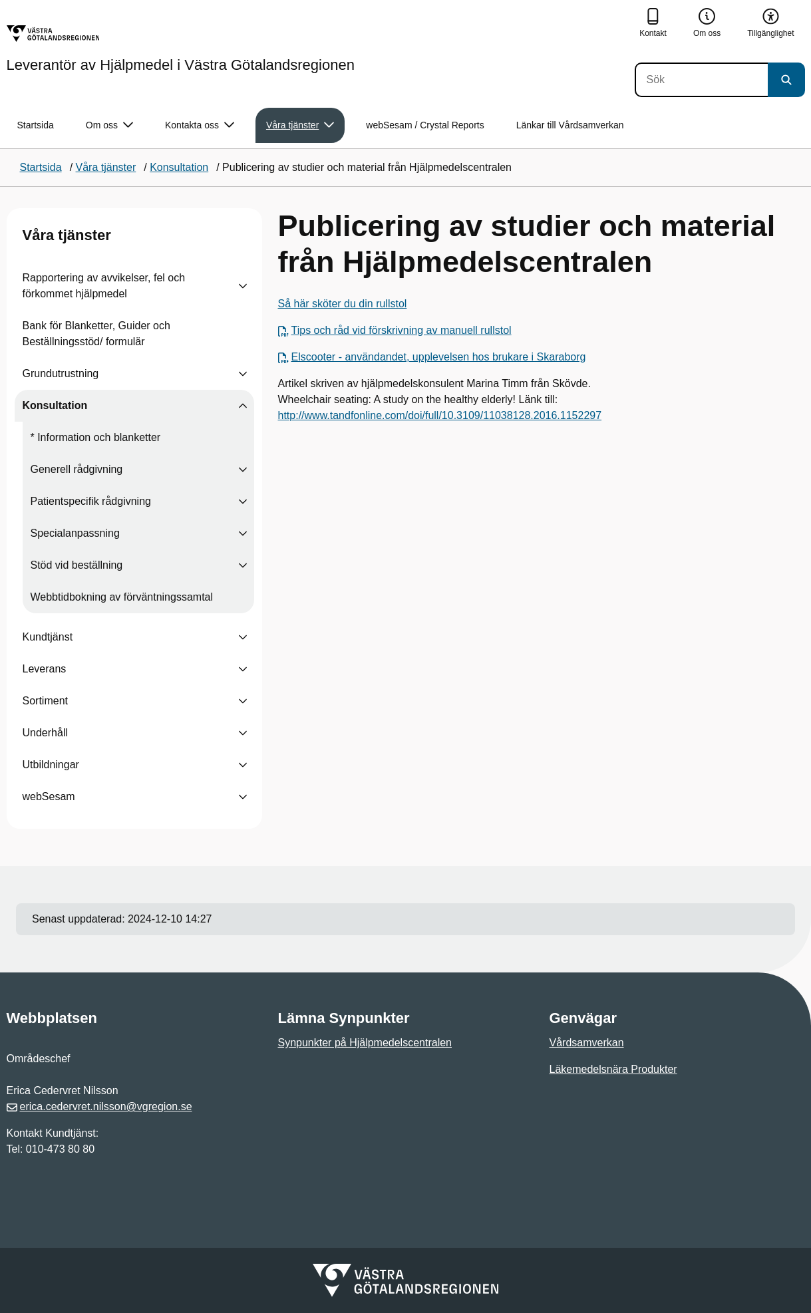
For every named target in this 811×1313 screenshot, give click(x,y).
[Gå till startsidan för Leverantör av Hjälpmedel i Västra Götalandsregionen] (181, 48)
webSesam (49, 796)
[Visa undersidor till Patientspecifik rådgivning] (243, 501)
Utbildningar (51, 764)
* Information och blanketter (96, 437)
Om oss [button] (109, 125)
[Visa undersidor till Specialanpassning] (243, 533)
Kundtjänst (48, 637)
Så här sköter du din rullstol (342, 303)
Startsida (35, 125)
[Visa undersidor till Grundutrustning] (243, 374)
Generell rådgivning (77, 469)
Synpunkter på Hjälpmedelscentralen (365, 1042)
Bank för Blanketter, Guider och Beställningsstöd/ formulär (96, 333)
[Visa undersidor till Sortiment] (243, 701)
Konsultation (55, 405)
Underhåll (45, 732)
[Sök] (701, 80)
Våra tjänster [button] (300, 125)
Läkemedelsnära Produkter (613, 1069)
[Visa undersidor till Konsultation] (243, 405)
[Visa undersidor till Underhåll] (243, 733)
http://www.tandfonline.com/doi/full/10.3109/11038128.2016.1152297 (440, 415)
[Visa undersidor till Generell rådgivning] (243, 469)
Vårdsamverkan (587, 1042)
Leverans (45, 668)
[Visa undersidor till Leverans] (243, 669)
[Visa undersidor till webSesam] (243, 797)
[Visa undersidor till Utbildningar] (243, 765)
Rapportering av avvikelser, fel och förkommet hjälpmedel (104, 285)
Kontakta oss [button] (199, 125)
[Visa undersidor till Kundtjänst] (243, 637)
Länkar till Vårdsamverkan (570, 125)
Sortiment (45, 700)
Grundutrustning (61, 373)
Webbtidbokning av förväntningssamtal (122, 597)
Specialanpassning (75, 533)
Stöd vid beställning (77, 565)
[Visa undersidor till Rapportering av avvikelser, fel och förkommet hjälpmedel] (243, 286)
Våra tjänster (67, 235)
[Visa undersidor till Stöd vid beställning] (243, 565)
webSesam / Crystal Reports (425, 125)
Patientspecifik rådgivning (91, 501)
